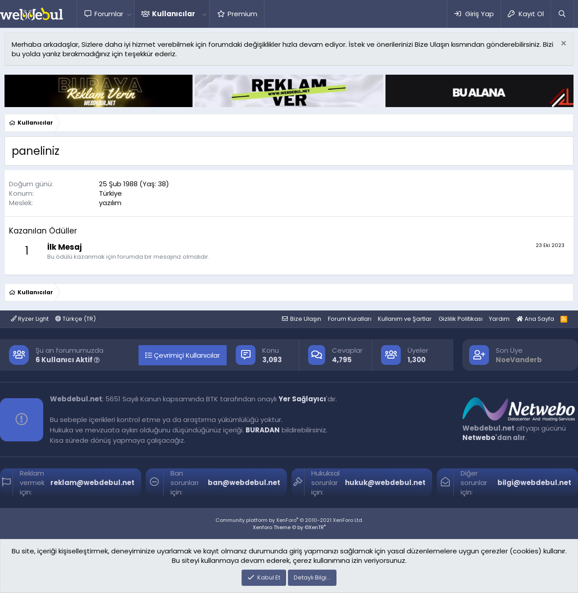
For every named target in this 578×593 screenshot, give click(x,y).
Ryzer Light (30, 318)
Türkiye (110, 193)
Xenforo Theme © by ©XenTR (289, 527)
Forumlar (108, 13)
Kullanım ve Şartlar (405, 318)
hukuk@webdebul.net (385, 482)
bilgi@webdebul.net (534, 482)
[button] (129, 13)
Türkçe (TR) (75, 318)
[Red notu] (562, 44)
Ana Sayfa (535, 318)
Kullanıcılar (173, 13)
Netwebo (478, 437)
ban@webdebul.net (244, 482)
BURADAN (263, 430)
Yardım (499, 318)
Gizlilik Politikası (461, 318)
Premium (242, 13)
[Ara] (562, 13)
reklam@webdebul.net (92, 482)
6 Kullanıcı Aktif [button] (68, 359)
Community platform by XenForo (289, 520)
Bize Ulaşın (305, 318)
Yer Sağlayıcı (302, 399)
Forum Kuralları (350, 318)
